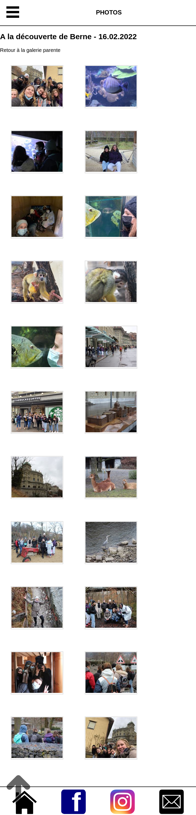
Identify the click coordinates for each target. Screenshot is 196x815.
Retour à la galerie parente (30, 50)
